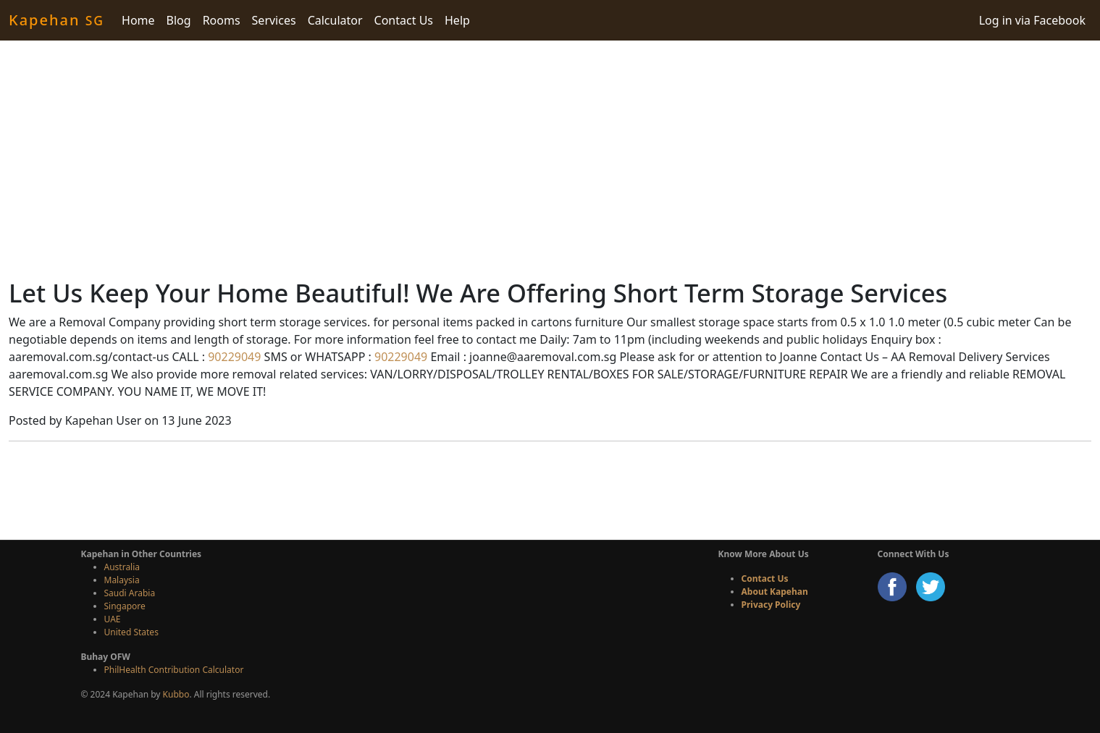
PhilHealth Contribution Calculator (174, 670)
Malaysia (122, 580)
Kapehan (56, 20)
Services (274, 20)
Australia (122, 567)
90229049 (233, 357)
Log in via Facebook (1032, 20)
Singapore (125, 606)
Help (457, 20)
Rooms (221, 20)
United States (131, 632)
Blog (179, 20)
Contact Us (403, 20)
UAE (112, 619)
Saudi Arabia (130, 593)
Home (138, 20)
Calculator (335, 20)
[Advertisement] (550, 159)
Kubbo (176, 694)
